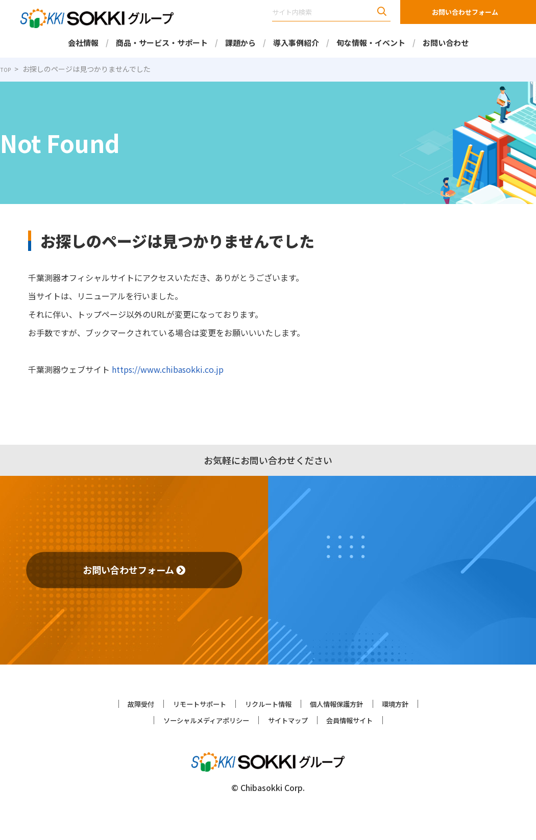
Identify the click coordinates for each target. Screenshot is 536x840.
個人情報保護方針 (352, 703)
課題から (240, 42)
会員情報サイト (369, 719)
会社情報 (82, 42)
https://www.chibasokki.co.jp (162, 369)
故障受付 (110, 703)
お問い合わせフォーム (465, 12)
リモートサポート (183, 703)
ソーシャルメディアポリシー (191, 719)
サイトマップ (292, 719)
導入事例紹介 (296, 42)
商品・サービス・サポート (161, 42)
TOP (7, 69)
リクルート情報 (268, 703)
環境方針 (425, 703)
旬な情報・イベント (370, 42)
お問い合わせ (446, 42)
